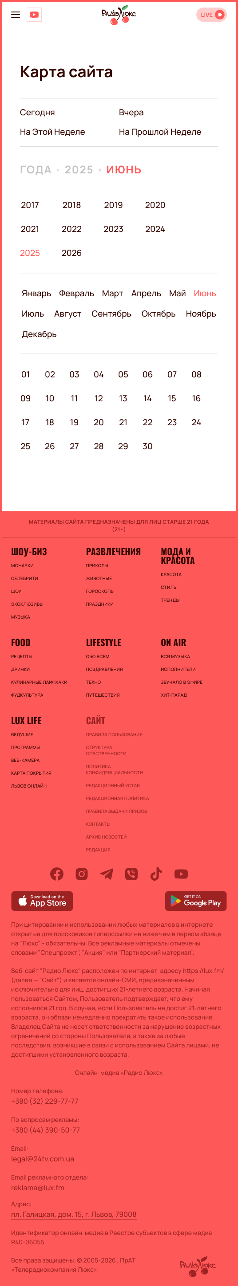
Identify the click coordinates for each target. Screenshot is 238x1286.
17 (25, 422)
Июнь (125, 169)
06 (148, 374)
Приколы (97, 565)
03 (74, 374)
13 (123, 398)
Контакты (98, 824)
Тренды (170, 600)
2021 (30, 229)
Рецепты (21, 656)
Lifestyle (103, 642)
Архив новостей (106, 837)
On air (173, 642)
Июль (33, 313)
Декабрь (39, 334)
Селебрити (24, 578)
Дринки (20, 669)
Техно (93, 682)
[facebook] (57, 874)
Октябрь (159, 313)
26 (50, 446)
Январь (36, 293)
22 (148, 422)
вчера (131, 112)
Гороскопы (100, 591)
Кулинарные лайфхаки (39, 682)
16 (196, 398)
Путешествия (103, 695)
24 (197, 422)
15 (172, 398)
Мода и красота (177, 556)
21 (123, 422)
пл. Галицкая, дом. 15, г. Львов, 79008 (74, 1214)
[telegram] (107, 874)
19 (74, 422)
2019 (113, 205)
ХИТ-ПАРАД (174, 695)
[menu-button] (15, 15)
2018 (72, 205)
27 (74, 446)
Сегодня (37, 112)
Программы (25, 747)
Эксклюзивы (27, 604)
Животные (99, 578)
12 (99, 398)
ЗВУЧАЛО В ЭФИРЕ (181, 682)
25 (25, 446)
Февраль (76, 293)
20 (99, 422)
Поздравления (104, 669)
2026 (72, 253)
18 (50, 422)
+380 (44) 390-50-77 (45, 1130)
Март (112, 293)
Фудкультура (27, 695)
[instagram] (82, 874)
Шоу (16, 591)
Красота (171, 574)
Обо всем (98, 656)
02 (50, 374)
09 (25, 398)
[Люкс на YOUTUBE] (34, 15)
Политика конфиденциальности (114, 769)
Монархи (22, 565)
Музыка (20, 617)
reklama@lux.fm (37, 1187)
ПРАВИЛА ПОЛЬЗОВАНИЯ (114, 734)
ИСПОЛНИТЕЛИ (178, 669)
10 (50, 398)
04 (99, 374)
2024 (155, 229)
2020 (155, 205)
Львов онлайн (29, 786)
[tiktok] (156, 874)
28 (98, 446)
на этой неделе (52, 131)
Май (177, 293)
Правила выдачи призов (116, 811)
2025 (79, 169)
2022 (72, 229)
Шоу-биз (29, 551)
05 (123, 374)
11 (74, 398)
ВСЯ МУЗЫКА (175, 656)
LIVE (207, 15)
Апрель (146, 293)
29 (123, 446)
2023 (113, 229)
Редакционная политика (117, 798)
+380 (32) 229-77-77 (45, 1101)
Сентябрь (112, 313)
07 (172, 374)
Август (67, 313)
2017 (30, 205)
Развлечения (113, 551)
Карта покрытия (31, 773)
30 (148, 446)
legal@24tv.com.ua (42, 1159)
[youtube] (181, 874)
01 (25, 374)
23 (172, 422)
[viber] (131, 874)
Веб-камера (25, 760)
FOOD (21, 642)
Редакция (98, 850)
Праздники (100, 604)
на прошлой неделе (160, 131)
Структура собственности (106, 750)
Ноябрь (201, 313)
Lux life (26, 720)
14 (147, 398)
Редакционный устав (113, 785)
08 (196, 374)
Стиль (168, 587)
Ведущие (22, 734)
